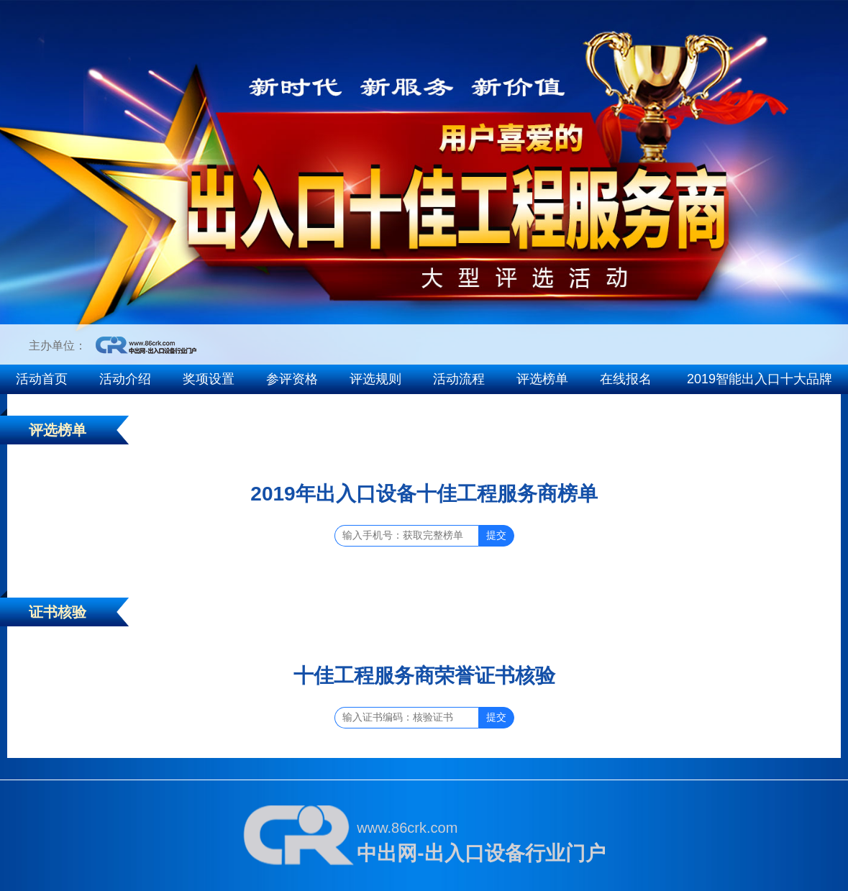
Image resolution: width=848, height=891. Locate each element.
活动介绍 (125, 379)
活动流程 (459, 379)
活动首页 (42, 379)
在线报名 (626, 379)
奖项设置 (208, 379)
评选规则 (375, 379)
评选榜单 (542, 379)
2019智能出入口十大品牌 (759, 379)
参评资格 (292, 379)
